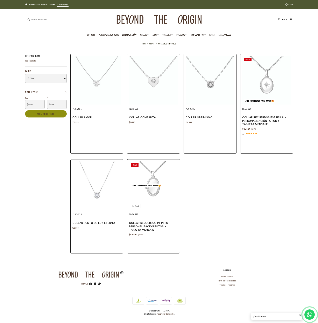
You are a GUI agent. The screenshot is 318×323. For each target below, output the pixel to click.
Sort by (28, 71)
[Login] (282, 19)
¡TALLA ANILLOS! (225, 34)
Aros (156, 34)
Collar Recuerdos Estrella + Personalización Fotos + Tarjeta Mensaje (264, 121)
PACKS (211, 34)
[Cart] (291, 19)
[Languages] (289, 4)
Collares (167, 34)
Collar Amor (82, 117)
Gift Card (91, 34)
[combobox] (47, 19)
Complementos (198, 34)
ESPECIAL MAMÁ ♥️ (129, 34)
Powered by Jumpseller (165, 314)
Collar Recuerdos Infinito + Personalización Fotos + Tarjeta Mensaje (150, 224)
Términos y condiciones (227, 280)
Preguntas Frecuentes (227, 284)
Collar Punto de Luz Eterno (93, 221)
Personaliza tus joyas (109, 34)
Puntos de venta (227, 276)
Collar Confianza (142, 117)
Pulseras (181, 34)
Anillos (144, 34)
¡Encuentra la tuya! (63, 4)
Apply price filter (46, 113)
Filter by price (46, 92)
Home (144, 44)
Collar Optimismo (199, 117)
